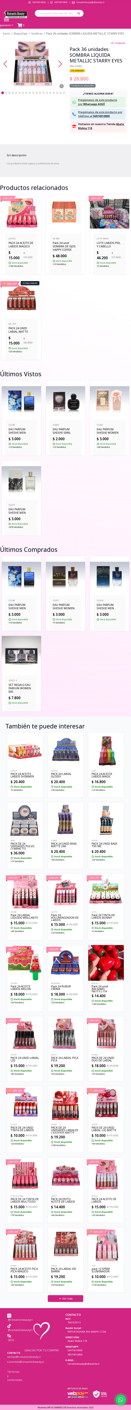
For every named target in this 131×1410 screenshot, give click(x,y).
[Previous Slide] (5, 64)
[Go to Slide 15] (50, 93)
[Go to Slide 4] (13, 93)
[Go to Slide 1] (3, 93)
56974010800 (39, 2)
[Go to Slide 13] (43, 93)
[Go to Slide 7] (23, 93)
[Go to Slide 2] (6, 93)
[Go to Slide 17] (57, 93)
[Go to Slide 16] (54, 93)
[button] (80, 13)
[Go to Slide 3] (9, 93)
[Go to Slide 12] (40, 93)
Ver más (66, 1298)
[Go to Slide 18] (61, 93)
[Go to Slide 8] (26, 93)
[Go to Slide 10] (33, 93)
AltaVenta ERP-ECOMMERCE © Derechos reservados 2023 (65, 1407)
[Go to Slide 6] (20, 93)
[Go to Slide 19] (64, 93)
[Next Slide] (60, 64)
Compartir (118, 43)
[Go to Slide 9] (30, 93)
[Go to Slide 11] (37, 93)
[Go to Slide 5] (16, 93)
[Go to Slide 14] (47, 93)
